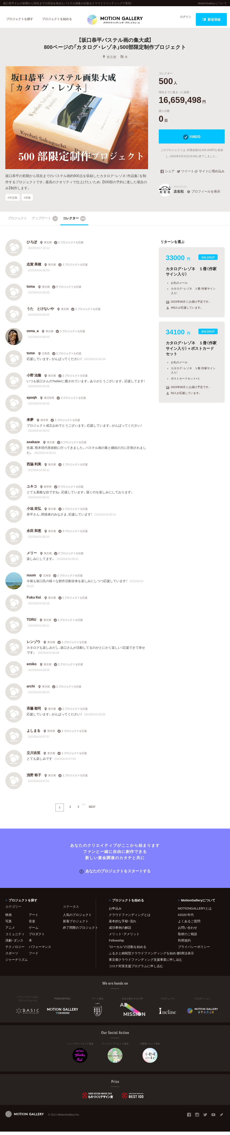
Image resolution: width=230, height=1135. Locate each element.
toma (31, 290)
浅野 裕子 (34, 779)
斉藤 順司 (34, 712)
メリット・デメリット (124, 937)
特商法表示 (186, 956)
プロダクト (37, 937)
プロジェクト (17, 222)
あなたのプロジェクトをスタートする (115, 874)
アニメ (10, 931)
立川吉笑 (33, 756)
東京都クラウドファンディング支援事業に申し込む (138, 963)
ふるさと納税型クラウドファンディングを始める (138, 956)
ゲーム (33, 931)
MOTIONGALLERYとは (195, 911)
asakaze (33, 445)
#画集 (27, 203)
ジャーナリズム (16, 963)
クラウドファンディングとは (129, 918)
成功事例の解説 (120, 931)
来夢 (30, 423)
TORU (31, 623)
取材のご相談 (187, 937)
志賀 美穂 (34, 268)
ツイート (185, 177)
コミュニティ (15, 937)
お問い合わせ (187, 931)
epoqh (32, 401)
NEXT (92, 811)
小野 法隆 (34, 379)
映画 (8, 918)
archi (31, 690)
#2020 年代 (186, 918)
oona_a (33, 334)
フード (33, 956)
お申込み (115, 911)
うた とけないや (40, 312)
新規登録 (211, 19)
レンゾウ (33, 645)
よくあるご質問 (189, 924)
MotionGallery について (212, 3)
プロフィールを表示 (203, 196)
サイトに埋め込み (209, 177)
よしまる (33, 734)
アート (33, 918)
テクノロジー (15, 950)
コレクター (74, 222)
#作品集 (12, 203)
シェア (167, 177)
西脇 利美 (34, 468)
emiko (31, 668)
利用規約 (184, 943)
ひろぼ (32, 246)
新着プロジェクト (76, 924)
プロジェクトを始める (61, 19)
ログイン (183, 19)
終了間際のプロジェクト (77, 931)
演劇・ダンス (14, 943)
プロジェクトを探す (20, 19)
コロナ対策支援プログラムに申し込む (136, 969)
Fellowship (116, 943)
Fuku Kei (34, 601)
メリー (32, 556)
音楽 (32, 924)
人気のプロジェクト (77, 918)
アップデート (45, 222)
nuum (31, 579)
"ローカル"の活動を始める (127, 950)
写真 (8, 924)
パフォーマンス (40, 950)
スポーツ (11, 956)
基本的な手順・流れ (122, 924)
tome (31, 357)
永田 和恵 (34, 534)
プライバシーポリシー (194, 950)
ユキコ (32, 490)
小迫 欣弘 (34, 512)
